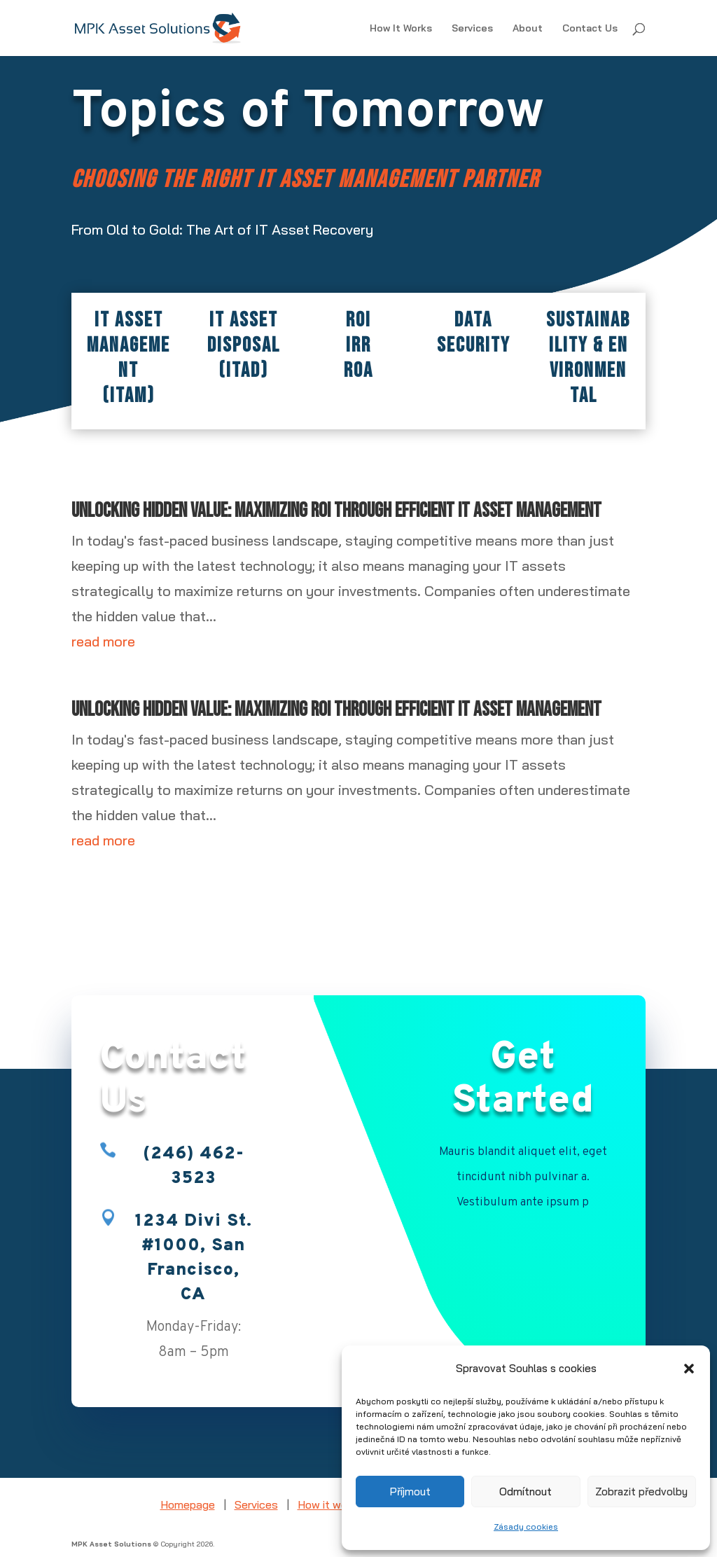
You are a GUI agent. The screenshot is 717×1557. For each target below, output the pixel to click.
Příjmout (410, 1491)
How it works (330, 1504)
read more (103, 641)
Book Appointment (523, 1246)
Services (472, 28)
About (528, 28)
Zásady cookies (526, 1526)
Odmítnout (525, 1491)
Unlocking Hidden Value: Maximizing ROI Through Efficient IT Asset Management (336, 511)
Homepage (187, 1504)
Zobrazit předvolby (641, 1491)
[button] (689, 1369)
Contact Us (590, 28)
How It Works (401, 28)
